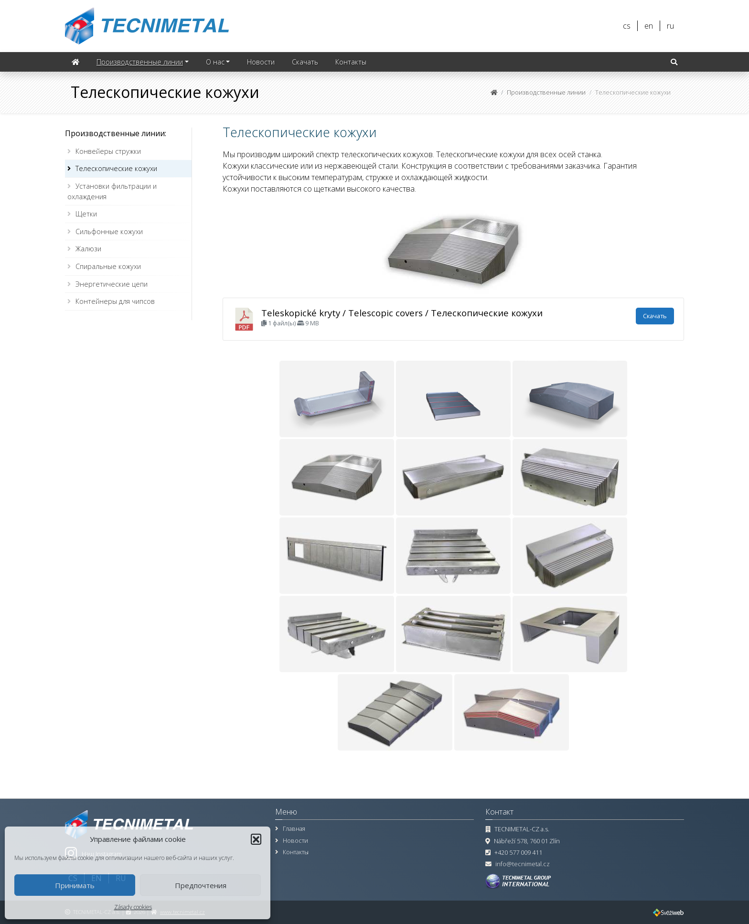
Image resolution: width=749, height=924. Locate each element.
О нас (215, 61)
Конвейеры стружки (108, 151)
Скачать (305, 61)
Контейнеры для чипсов (115, 301)
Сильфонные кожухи (109, 231)
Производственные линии (139, 61)
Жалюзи (88, 248)
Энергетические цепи (111, 284)
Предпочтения (200, 885)
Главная (294, 828)
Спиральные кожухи (108, 266)
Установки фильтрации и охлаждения (112, 191)
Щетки (86, 213)
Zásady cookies (133, 907)
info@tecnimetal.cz (522, 864)
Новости (261, 61)
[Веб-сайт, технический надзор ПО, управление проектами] (668, 911)
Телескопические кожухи (116, 168)
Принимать (75, 885)
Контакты (350, 61)
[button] (256, 839)
